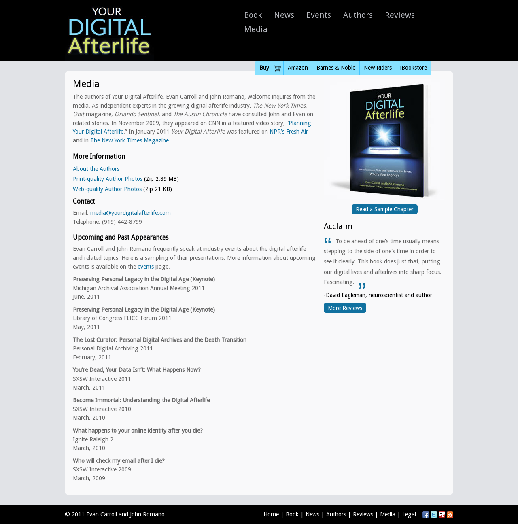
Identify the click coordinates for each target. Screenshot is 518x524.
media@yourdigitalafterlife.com (130, 213)
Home (271, 514)
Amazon (298, 67)
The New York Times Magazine (129, 140)
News (284, 15)
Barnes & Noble (335, 67)
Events (318, 15)
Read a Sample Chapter (385, 209)
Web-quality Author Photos (107, 189)
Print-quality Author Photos (107, 179)
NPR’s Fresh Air (289, 131)
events (146, 266)
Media (255, 29)
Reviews (400, 15)
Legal (409, 514)
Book (253, 15)
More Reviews (345, 308)
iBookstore (413, 67)
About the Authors (96, 168)
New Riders (378, 67)
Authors (358, 15)
